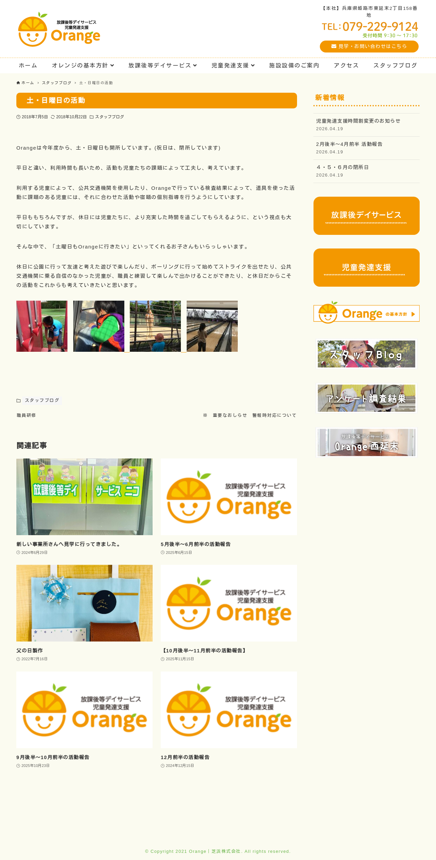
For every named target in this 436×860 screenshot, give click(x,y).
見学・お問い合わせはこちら (369, 46)
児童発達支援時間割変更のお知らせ (366, 125)
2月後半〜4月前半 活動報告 (366, 148)
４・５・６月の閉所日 (366, 172)
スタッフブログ (109, 117)
